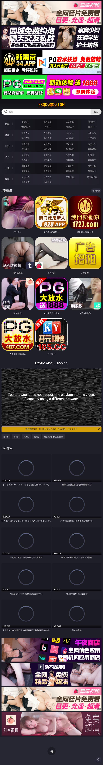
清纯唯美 (47, 159)
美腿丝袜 (25, 159)
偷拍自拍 (47, 144)
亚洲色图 (47, 155)
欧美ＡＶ (70, 133)
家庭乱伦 (47, 166)
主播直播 (70, 137)
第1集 (5, 436)
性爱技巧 (92, 170)
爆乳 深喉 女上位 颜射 (53, 436)
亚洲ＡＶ (25, 133)
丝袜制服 (47, 137)
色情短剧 (47, 181)
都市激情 (25, 166)
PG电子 (25, 122)
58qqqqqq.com (51, 104)
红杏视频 (25, 181)
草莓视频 (70, 177)
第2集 (16, 436)
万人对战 (70, 122)
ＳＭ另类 (92, 137)
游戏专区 (92, 122)
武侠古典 (92, 166)
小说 (7, 168)
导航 (7, 179)
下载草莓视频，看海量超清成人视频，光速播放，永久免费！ (63, 429)
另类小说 (47, 170)
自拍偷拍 (47, 133)
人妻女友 (70, 166)
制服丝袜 (25, 148)
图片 (7, 157)
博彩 (7, 123)
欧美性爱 (92, 144)
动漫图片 (92, 155)
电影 (7, 145)
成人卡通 (70, 144)
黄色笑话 (70, 170)
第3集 (26, 436)
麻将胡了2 (25, 126)
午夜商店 (47, 177)
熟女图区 (70, 159)
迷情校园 (25, 170)
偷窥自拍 (25, 155)
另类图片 (92, 159)
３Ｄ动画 (92, 133)
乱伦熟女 (70, 148)
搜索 (96, 111)
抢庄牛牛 (92, 126)
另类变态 (92, 148)
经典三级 (47, 148)
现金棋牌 (70, 126)
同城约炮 (25, 177)
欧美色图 (70, 155)
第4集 (36, 436)
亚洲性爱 (25, 144)
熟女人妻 (25, 137)
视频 (7, 134)
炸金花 (47, 126)
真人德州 (47, 122)
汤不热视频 (92, 177)
